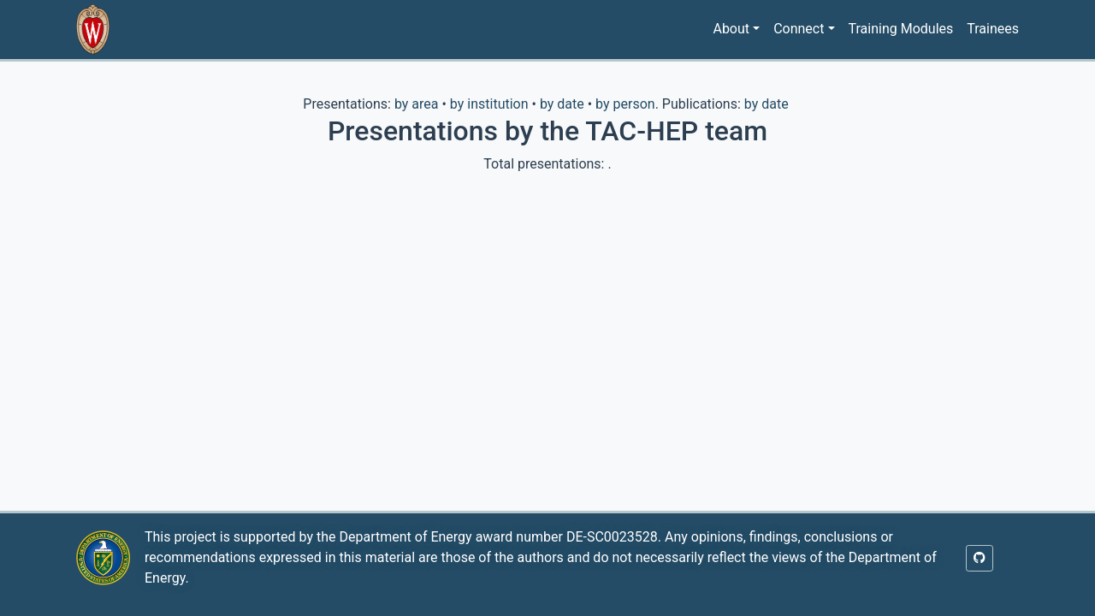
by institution (489, 104)
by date (562, 104)
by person (625, 104)
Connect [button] (798, 29)
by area (416, 104)
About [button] (731, 29)
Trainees (993, 29)
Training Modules (901, 29)
